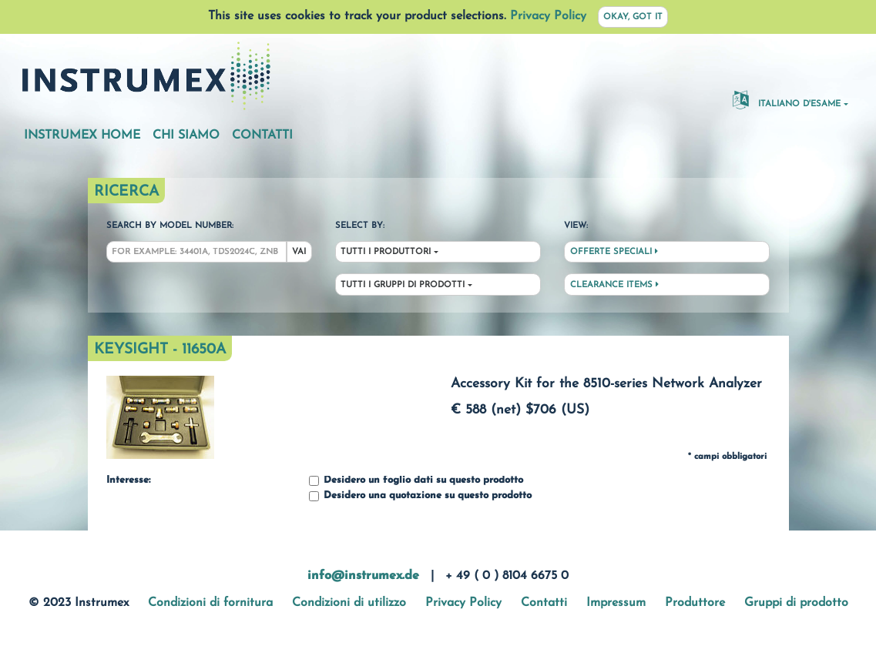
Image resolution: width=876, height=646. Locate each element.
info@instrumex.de (363, 576)
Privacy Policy (548, 16)
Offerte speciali (614, 251)
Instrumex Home (82, 135)
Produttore (695, 603)
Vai (299, 252)
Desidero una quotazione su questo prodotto (420, 496)
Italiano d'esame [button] (787, 99)
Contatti (262, 135)
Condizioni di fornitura (210, 603)
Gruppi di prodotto (796, 603)
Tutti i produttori (386, 252)
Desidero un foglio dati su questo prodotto (416, 481)
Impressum (616, 603)
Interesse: (128, 480)
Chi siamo (186, 135)
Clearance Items (614, 285)
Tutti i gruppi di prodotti (403, 285)
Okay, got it (633, 17)
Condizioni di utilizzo (349, 603)
